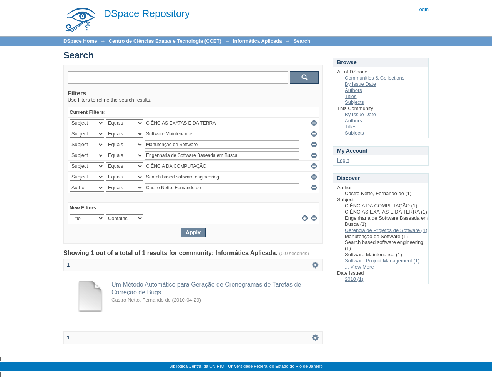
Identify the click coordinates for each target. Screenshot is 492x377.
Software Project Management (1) (382, 261)
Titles (351, 96)
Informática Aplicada (257, 41)
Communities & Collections (374, 78)
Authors (353, 90)
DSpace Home (80, 41)
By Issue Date (360, 84)
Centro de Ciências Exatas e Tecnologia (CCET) (165, 41)
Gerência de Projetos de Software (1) (386, 230)
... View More (359, 267)
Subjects (354, 102)
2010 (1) (354, 279)
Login (422, 9)
